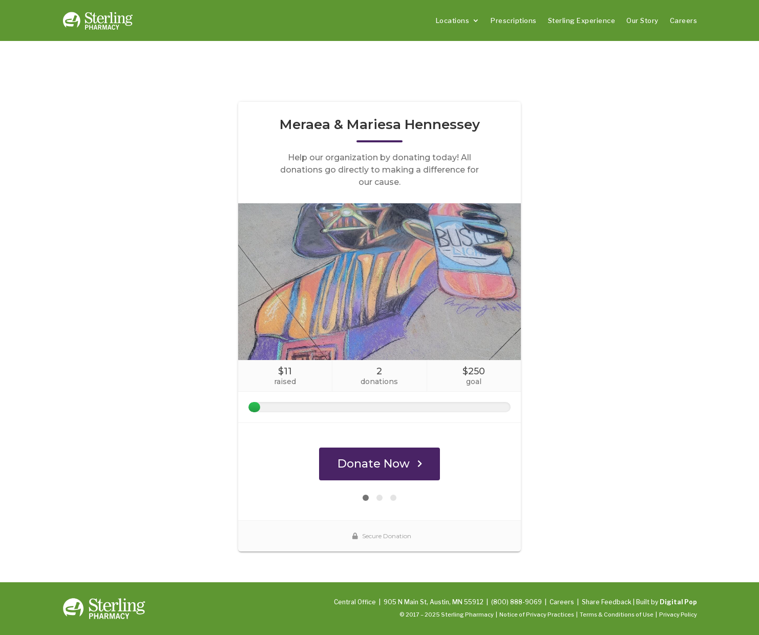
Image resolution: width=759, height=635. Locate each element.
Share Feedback (606, 602)
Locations (453, 20)
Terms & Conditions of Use (616, 614)
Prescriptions (514, 20)
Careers (684, 20)
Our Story (642, 20)
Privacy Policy (678, 614)
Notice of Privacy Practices (536, 614)
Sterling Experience (582, 20)
